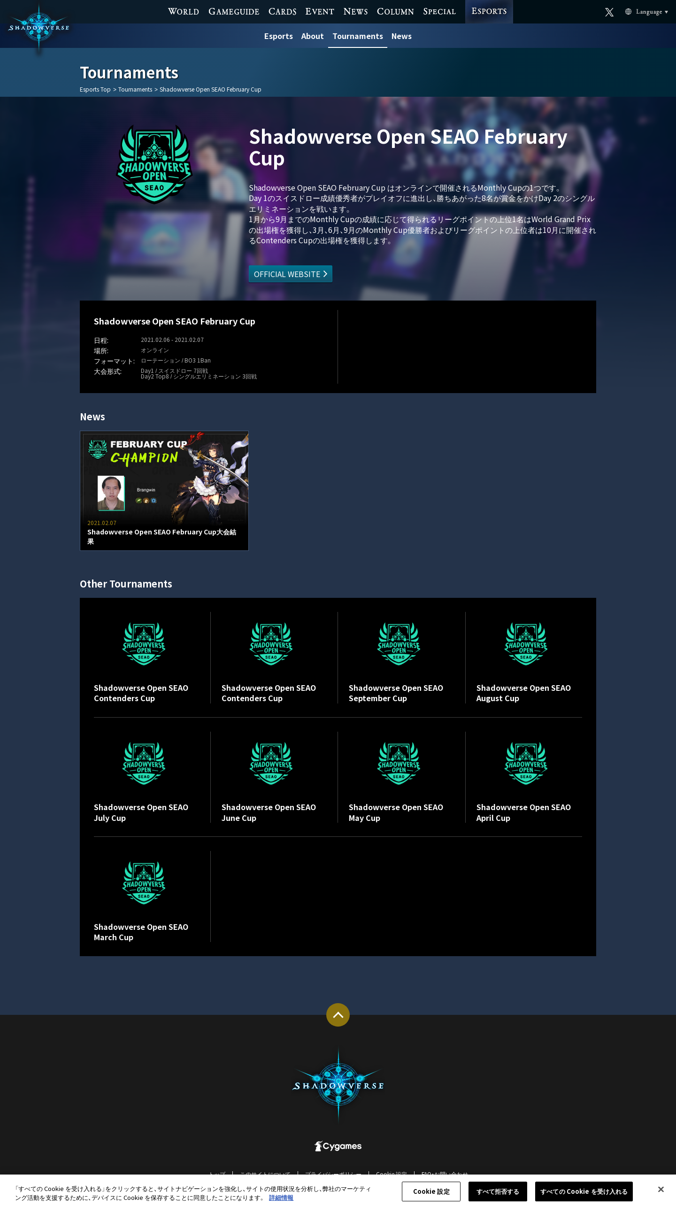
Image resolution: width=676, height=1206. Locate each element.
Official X (609, 10)
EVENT (320, 10)
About (312, 35)
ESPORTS (489, 2)
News (402, 35)
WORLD (184, 10)
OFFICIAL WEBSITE (287, 273)
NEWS (355, 10)
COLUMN (395, 10)
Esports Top (95, 89)
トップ (216, 1174)
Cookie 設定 (391, 1174)
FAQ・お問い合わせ (445, 1174)
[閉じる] (661, 1194)
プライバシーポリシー (333, 1174)
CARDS (282, 10)
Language (635, 11)
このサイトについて (265, 1174)
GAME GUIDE (234, 10)
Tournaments (357, 35)
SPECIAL (439, 10)
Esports (278, 35)
